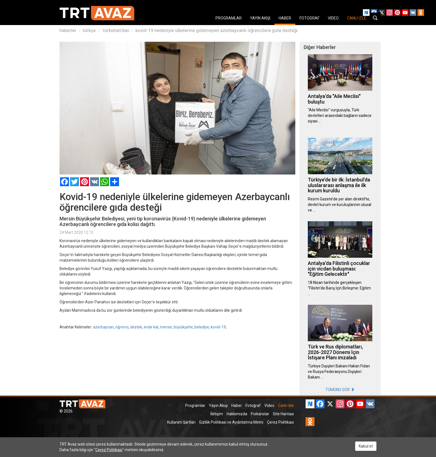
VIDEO (333, 18)
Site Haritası (283, 414)
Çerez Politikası (280, 422)
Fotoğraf (253, 405)
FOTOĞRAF (309, 18)
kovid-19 (218, 327)
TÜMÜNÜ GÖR (340, 389)
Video (269, 405)
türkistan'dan (115, 30)
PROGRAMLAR (228, 18)
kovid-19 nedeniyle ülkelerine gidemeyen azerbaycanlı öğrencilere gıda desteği (216, 30)
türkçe (89, 30)
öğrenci (121, 327)
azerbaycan (103, 327)
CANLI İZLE (356, 18)
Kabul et (366, 446)
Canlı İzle (286, 405)
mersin (166, 327)
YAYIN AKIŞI (260, 18)
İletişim (216, 414)
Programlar (195, 405)
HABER (285, 18)
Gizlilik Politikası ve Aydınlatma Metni (231, 422)
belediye (201, 327)
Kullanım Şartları (181, 422)
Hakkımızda (237, 414)
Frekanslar (260, 414)
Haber (236, 405)
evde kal (151, 327)
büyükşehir (183, 327)
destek (136, 327)
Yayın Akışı (218, 405)
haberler (68, 30)
